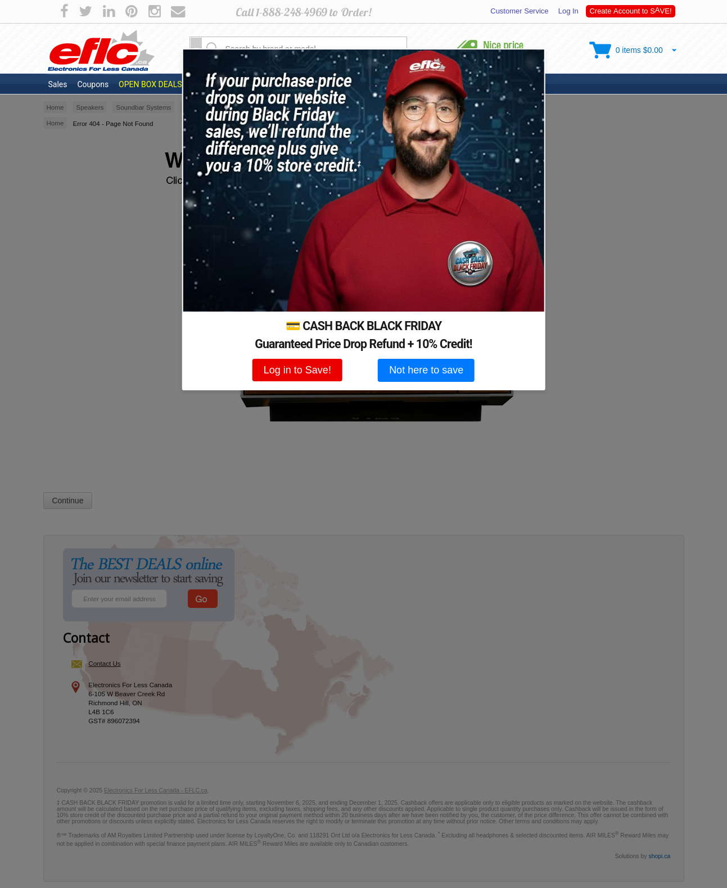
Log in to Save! (297, 370)
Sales (57, 84)
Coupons (93, 84)
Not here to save (426, 370)
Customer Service (520, 11)
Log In (567, 11)
